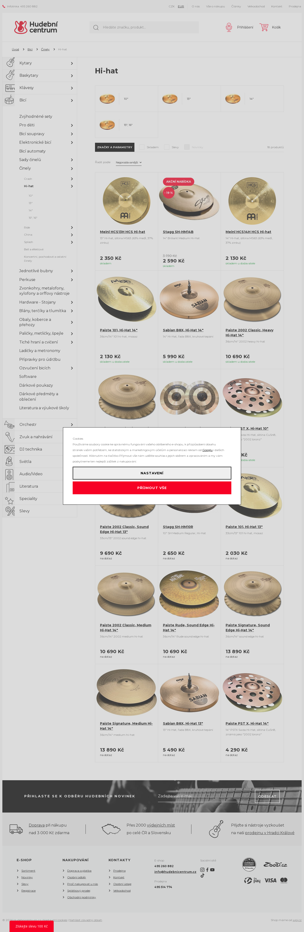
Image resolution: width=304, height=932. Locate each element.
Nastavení (152, 471)
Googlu (207, 445)
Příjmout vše (152, 490)
